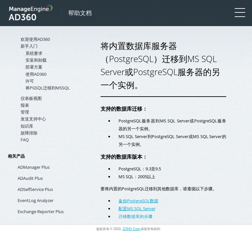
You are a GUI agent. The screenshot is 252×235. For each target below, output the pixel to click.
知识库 (27, 126)
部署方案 (33, 67)
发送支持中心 (33, 119)
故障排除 (29, 133)
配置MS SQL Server (136, 209)
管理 (25, 112)
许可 (29, 81)
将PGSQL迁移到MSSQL (47, 88)
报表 (25, 105)
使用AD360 (35, 74)
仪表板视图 (31, 98)
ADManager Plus (34, 167)
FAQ (25, 140)
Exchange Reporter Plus (41, 211)
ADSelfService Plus (35, 189)
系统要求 (33, 53)
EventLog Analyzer (36, 200)
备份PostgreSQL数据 (138, 201)
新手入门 (29, 46)
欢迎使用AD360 (35, 39)
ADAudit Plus (30, 178)
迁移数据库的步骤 (135, 216)
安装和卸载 (36, 60)
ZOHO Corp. (131, 229)
